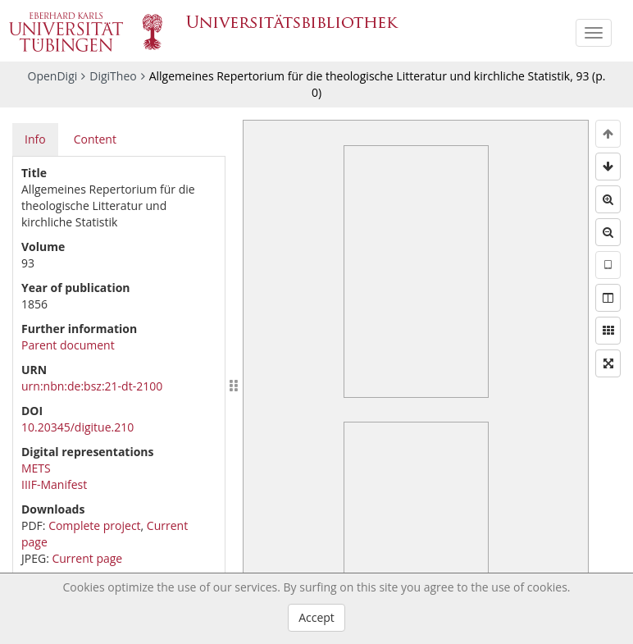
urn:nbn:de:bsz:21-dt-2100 (91, 386)
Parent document (68, 345)
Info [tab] (35, 139)
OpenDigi (53, 76)
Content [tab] (95, 139)
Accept (316, 617)
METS (36, 468)
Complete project (94, 525)
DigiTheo (112, 76)
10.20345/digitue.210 (77, 427)
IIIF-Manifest (54, 484)
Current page (87, 558)
